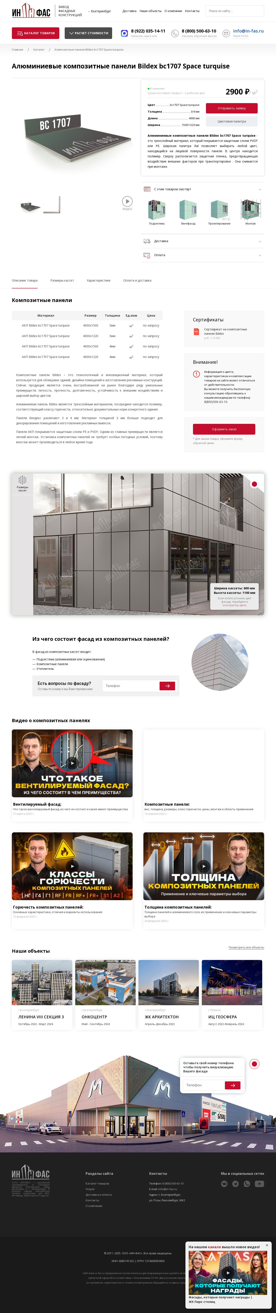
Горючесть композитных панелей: (57, 909)
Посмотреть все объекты (246, 947)
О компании (94, 1206)
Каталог (38, 49)
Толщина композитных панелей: (203, 911)
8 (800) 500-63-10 (199, 31)
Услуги (90, 1189)
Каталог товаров (97, 1183)
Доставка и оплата (99, 1195)
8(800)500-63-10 (215, 402)
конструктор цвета (234, 605)
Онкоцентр (94, 1016)
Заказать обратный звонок (199, 36)
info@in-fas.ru (248, 31)
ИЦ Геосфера (222, 1016)
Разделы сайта (99, 1173)
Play (72, 763)
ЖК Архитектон (162, 1016)
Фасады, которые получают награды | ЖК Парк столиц (220, 1299)
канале (214, 1247)
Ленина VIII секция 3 (41, 1016)
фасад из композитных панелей (122, 638)
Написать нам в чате (144, 36)
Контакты (92, 1200)
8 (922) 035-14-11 (148, 31)
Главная (17, 49)
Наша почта (240, 36)
